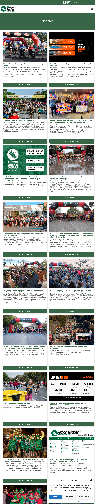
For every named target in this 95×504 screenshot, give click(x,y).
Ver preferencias (84, 497)
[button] (91, 480)
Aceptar (55, 497)
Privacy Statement (71, 501)
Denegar (69, 497)
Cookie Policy (61, 501)
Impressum (80, 501)
